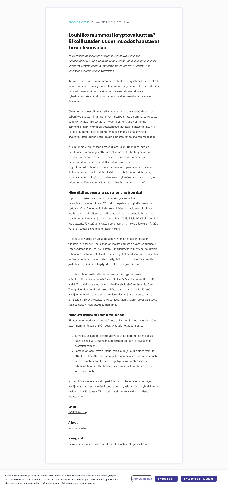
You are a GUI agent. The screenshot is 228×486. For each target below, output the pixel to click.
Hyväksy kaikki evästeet (198, 479)
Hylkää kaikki (166, 479)
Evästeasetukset (142, 479)
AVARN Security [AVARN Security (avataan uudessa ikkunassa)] (77, 412)
